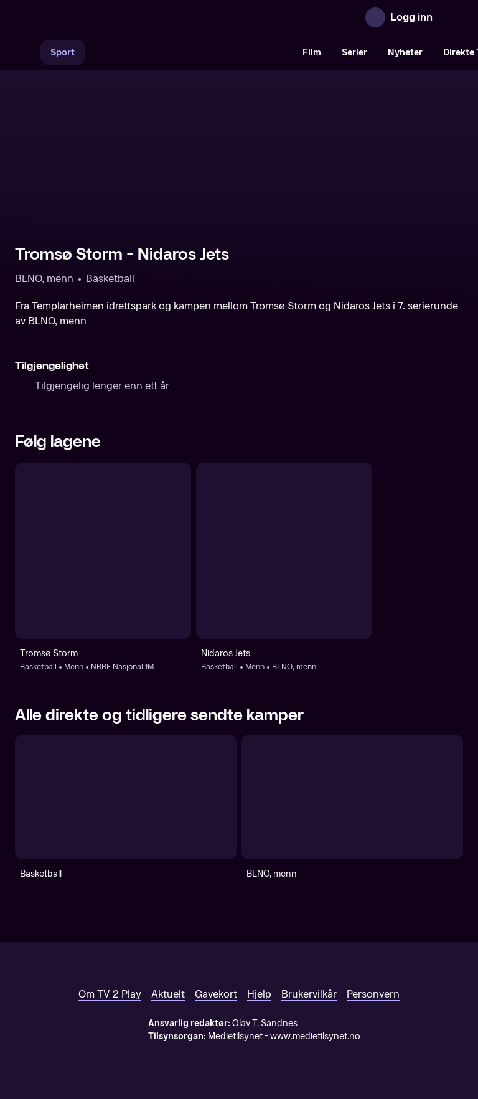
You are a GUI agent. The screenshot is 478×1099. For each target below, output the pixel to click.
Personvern (373, 994)
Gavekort (216, 994)
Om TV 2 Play (109, 994)
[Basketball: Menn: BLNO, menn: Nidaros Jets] (284, 551)
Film (311, 52)
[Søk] (27, 52)
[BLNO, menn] (352, 797)
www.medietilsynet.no (315, 1036)
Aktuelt (168, 994)
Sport (62, 52)
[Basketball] (126, 797)
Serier (354, 52)
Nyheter (405, 52)
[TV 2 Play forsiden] (108, 17)
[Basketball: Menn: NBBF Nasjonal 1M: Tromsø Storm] (103, 551)
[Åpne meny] (450, 17)
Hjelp (259, 994)
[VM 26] (188, 52)
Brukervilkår (309, 994)
